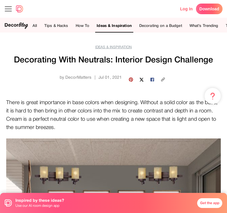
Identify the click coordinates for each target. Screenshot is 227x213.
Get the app (209, 203)
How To (83, 25)
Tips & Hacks (56, 25)
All (35, 25)
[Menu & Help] (213, 96)
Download (209, 9)
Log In (186, 9)
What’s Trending (203, 25)
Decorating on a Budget (160, 25)
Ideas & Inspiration (114, 25)
